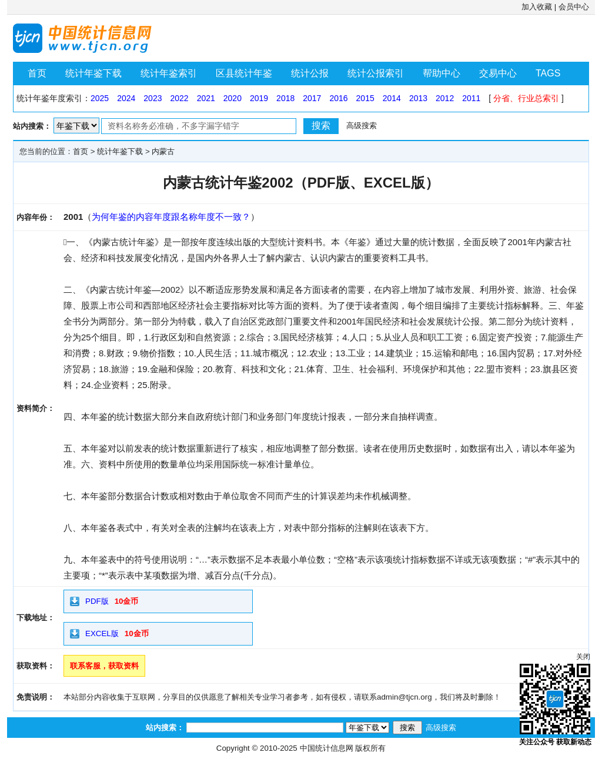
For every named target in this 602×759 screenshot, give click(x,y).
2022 (179, 98)
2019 (259, 98)
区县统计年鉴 (244, 73)
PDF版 (97, 601)
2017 (312, 98)
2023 (152, 98)
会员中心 (573, 6)
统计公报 (310, 73)
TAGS (548, 73)
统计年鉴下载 (93, 73)
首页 (37, 73)
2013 (418, 98)
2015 (365, 98)
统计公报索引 (375, 73)
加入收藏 (536, 6)
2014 (392, 98)
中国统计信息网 (326, 748)
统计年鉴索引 (169, 73)
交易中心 (498, 73)
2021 (206, 98)
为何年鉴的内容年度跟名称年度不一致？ (171, 217)
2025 (100, 98)
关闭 (583, 657)
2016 (338, 98)
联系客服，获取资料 (104, 665)
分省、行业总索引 (526, 98)
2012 (445, 98)
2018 (285, 98)
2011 (471, 98)
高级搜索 (361, 125)
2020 (232, 98)
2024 (126, 98)
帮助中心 (441, 73)
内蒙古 (163, 151)
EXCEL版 (102, 633)
